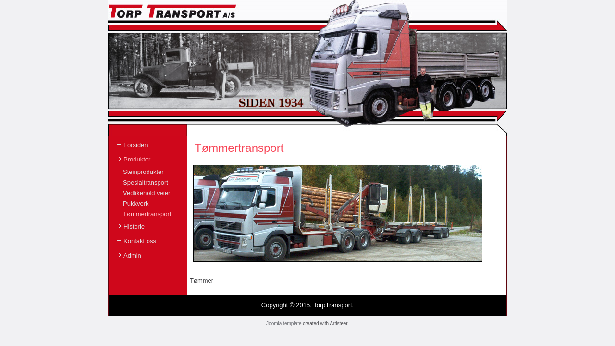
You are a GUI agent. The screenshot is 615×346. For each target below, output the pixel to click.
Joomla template (283, 323)
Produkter (136, 159)
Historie (134, 226)
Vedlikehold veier (146, 193)
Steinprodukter (143, 171)
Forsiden (135, 144)
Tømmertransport (147, 214)
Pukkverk (135, 203)
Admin (132, 255)
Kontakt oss (139, 241)
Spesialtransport (145, 182)
